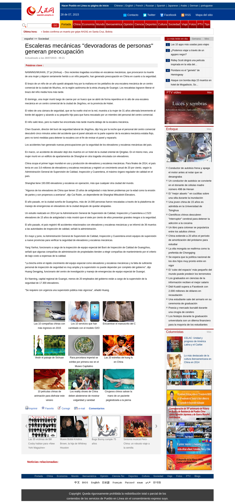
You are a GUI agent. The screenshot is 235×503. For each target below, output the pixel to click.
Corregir (64, 408)
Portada (66, 24)
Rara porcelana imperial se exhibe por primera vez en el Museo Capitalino (84, 361)
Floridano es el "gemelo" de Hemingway (185, 72)
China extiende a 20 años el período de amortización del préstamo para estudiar (189, 240)
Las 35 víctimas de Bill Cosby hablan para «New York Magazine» (41, 443)
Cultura (162, 24)
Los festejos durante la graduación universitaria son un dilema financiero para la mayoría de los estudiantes (190, 320)
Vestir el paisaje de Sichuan (49, 357)
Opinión (128, 24)
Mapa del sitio (204, 14)
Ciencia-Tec (118, 476)
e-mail (79, 408)
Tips (207, 24)
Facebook (168, 14)
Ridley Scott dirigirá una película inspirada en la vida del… (187, 62)
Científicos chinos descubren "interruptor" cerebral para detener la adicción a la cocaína (189, 219)
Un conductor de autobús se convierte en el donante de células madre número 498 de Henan (190, 185)
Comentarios (96, 408)
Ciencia (139, 24)
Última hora (30, 31)
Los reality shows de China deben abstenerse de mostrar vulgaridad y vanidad (84, 395)
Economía (88, 24)
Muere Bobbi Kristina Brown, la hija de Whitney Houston (73, 443)
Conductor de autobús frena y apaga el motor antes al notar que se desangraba (189, 172)
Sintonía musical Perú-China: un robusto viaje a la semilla (137, 443)
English (129, 5)
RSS (186, 14)
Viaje (184, 24)
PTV (200, 24)
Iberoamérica (114, 24)
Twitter (149, 14)
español (28, 38)
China (77, 24)
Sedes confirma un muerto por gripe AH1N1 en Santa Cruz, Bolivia (77, 31)
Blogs (197, 476)
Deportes (151, 24)
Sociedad (174, 24)
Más (209, 92)
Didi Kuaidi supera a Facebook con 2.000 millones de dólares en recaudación (188, 290)
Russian (150, 5)
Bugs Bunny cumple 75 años (104, 441)
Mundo (100, 24)
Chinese (118, 5)
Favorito (47, 408)
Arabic (183, 5)
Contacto (130, 14)
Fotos (192, 24)
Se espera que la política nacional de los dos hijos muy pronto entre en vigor (189, 261)
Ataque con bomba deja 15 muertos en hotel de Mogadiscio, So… (191, 82)
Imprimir (31, 408)
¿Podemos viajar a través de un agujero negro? (187, 52)
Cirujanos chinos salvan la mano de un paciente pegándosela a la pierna (118, 395)
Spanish (161, 5)
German (194, 5)
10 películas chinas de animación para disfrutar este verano (49, 395)
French (139, 5)
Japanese (173, 5)
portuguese (207, 5)
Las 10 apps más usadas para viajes (190, 44)
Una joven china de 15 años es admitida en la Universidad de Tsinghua (186, 206)
